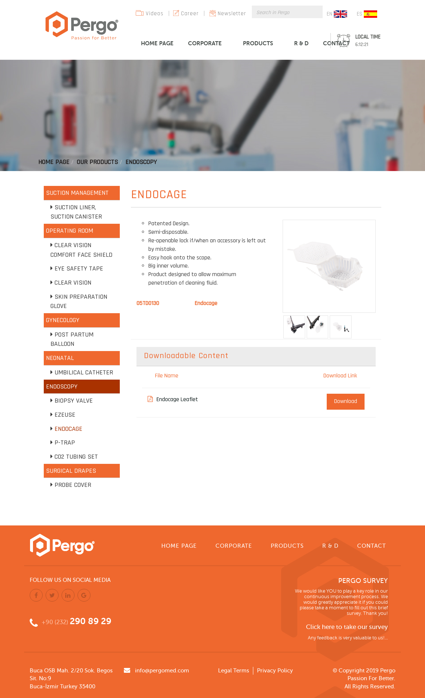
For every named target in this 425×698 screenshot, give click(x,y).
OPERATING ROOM (69, 230)
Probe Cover (73, 485)
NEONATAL (60, 358)
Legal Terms (233, 671)
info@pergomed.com (162, 671)
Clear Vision (73, 282)
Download (345, 401)
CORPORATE (205, 43)
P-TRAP (65, 442)
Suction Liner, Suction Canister (76, 212)
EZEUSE (65, 414)
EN (337, 14)
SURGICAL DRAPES (71, 470)
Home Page (53, 162)
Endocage (68, 429)
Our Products (97, 162)
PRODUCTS (258, 43)
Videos (155, 13)
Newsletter (232, 13)
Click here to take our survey (347, 627)
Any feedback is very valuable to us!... (348, 637)
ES (367, 14)
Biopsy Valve (74, 400)
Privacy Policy (275, 671)
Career (190, 13)
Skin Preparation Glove (78, 301)
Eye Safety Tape (79, 268)
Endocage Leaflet (173, 399)
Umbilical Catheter (84, 372)
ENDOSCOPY (62, 386)
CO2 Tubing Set (76, 456)
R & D (301, 43)
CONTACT (336, 43)
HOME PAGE (157, 43)
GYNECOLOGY (62, 320)
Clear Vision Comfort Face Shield (81, 250)
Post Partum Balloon (71, 339)
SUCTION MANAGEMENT (77, 193)
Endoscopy (141, 162)
